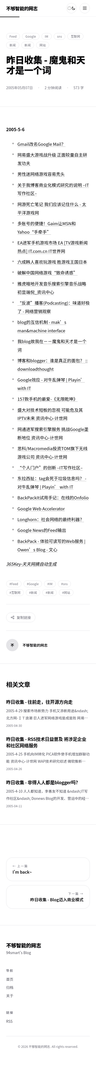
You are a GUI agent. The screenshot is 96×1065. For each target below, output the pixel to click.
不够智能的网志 (22, 8)
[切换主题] (71, 8)
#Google (33, 584)
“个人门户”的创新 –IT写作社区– (50, 467)
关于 (9, 995)
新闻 (12, 45)
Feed (13, 36)
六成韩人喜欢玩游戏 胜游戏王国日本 (52, 262)
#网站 (66, 592)
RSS (9, 1021)
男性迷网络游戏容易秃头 (41, 174)
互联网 (75, 36)
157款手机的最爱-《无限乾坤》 (47, 399)
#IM (49, 584)
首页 (9, 979)
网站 (42, 45)
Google (30, 36)
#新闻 (33, 592)
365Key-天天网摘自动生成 (31, 564)
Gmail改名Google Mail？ (41, 144)
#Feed (13, 584)
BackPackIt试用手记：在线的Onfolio (53, 497)
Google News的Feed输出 (41, 530)
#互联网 (14, 592)
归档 (9, 987)
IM (46, 36)
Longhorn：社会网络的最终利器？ (50, 519)
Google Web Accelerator (41, 508)
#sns (64, 584)
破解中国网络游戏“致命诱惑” (47, 273)
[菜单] (85, 8)
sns (59, 36)
